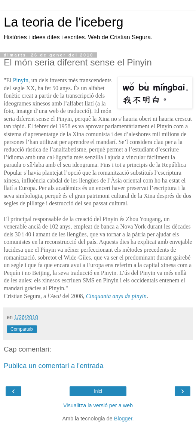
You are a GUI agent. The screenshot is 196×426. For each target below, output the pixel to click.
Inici (98, 391)
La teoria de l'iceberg (63, 22)
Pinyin (20, 80)
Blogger (123, 419)
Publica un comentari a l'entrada (54, 366)
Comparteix (21, 329)
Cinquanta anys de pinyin (116, 296)
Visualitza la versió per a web (98, 405)
